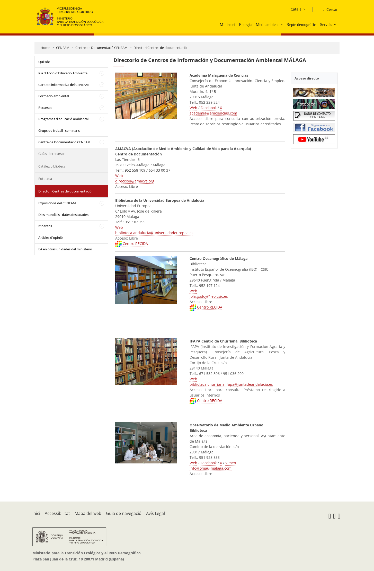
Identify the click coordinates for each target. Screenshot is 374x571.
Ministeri (227, 24)
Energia (245, 24)
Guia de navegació (123, 513)
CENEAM (62, 47)
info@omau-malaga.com (210, 468)
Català (296, 9)
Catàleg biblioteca (51, 166)
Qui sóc (44, 61)
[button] (282, 24)
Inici (36, 513)
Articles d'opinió (50, 237)
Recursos (45, 107)
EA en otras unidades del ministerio (65, 249)
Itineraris (45, 226)
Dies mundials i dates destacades (63, 214)
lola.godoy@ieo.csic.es (209, 296)
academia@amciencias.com (213, 113)
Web (193, 107)
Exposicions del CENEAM (57, 203)
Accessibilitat (57, 513)
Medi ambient (267, 24)
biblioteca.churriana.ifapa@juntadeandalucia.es (231, 384)
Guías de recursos (51, 153)
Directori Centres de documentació (160, 47)
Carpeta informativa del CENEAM (63, 84)
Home (45, 47)
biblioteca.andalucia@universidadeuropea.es (154, 232)
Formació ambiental (53, 96)
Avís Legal (155, 513)
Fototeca (45, 178)
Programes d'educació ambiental (63, 119)
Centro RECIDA (135, 243)
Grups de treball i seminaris (59, 130)
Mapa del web (88, 513)
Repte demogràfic (301, 24)
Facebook (209, 107)
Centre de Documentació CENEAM (101, 47)
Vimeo (230, 462)
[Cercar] (328, 9)
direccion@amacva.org (134, 181)
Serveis (326, 24)
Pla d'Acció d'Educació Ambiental (63, 73)
